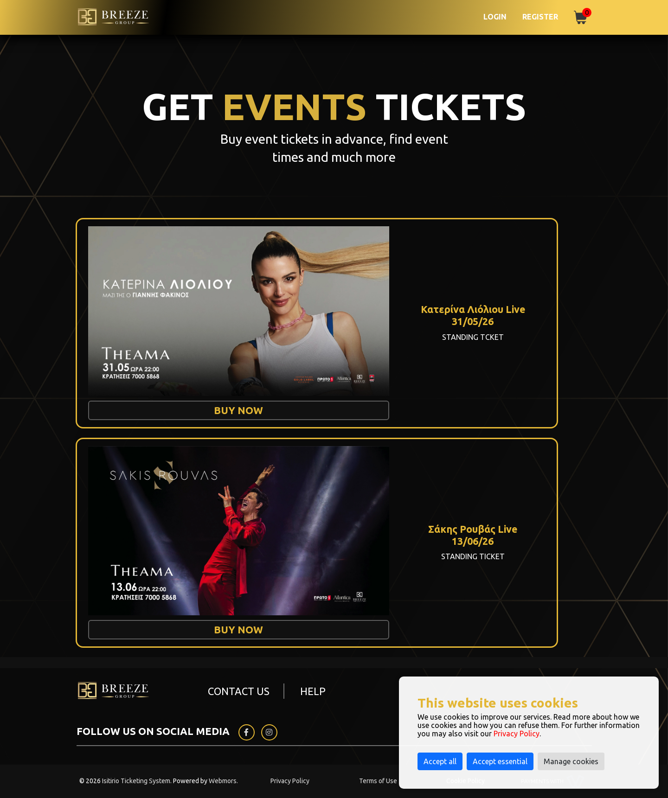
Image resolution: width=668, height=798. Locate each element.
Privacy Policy (289, 781)
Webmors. (223, 781)
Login (495, 17)
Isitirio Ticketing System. (137, 781)
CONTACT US (239, 691)
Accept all (440, 761)
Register (540, 17)
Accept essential (500, 761)
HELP (313, 691)
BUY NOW (238, 410)
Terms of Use (378, 781)
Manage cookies (571, 761)
